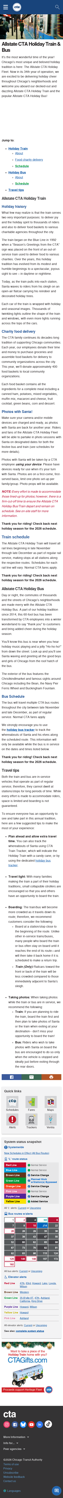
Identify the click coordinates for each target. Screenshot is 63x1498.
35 (45, 1231)
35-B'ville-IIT (26, 1297)
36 (56, 1231)
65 (45, 1242)
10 (34, 1225)
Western (24, 1292)
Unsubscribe (10, 1472)
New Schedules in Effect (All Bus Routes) (26, 1153)
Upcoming (35, 1207)
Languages (12, 1490)
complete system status (30, 1331)
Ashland (45, 1297)
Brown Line (13, 1175)
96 (34, 1253)
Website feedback (14, 1476)
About (19, 153)
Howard (36, 1283)
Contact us (9, 1481)
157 (45, 1258)
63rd (28, 1283)
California (25, 1301)
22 (56, 1225)
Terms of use (11, 1464)
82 (45, 1247)
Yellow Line (13, 1201)
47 (45, 1236)
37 (12, 1236)
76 (34, 1247)
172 (56, 1258)
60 (23, 1242)
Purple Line (13, 1196)
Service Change (40, 1175)
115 (45, 1253)
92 (12, 1253)
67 (12, 1247)
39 (23, 1236)
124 (56, 1253)
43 (34, 1236)
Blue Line (11, 1170)
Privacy (7, 1468)
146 (23, 1258)
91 (56, 1247)
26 (12, 1231)
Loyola (52, 1283)
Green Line (12, 1180)
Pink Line (11, 1191)
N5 (45, 1220)
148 (34, 1258)
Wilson (23, 1286)
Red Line (11, 1165)
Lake (44, 1283)
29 (34, 1231)
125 (12, 1258)
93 (23, 1253)
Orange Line (13, 1186)
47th (22, 1283)
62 (34, 1242)
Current (22, 1207)
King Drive (37, 1301)
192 (12, 1264)
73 (23, 1247)
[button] (7, 7)
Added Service (39, 1201)
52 (12, 1242)
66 (56, 1242)
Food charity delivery (29, 159)
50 (56, 1236)
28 (23, 1231)
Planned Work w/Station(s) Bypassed (44, 1180)
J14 (45, 1225)
